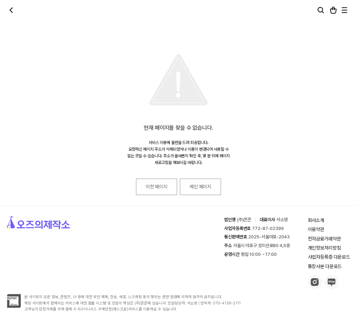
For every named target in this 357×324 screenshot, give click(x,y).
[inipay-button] (14, 306)
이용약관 (316, 229)
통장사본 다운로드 (325, 266)
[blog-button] (332, 287)
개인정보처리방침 (324, 248)
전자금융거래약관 (324, 239)
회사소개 (316, 220)
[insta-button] (315, 287)
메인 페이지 (200, 186)
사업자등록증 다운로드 (329, 257)
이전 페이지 (156, 186)
